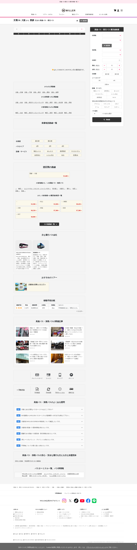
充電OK (75, 155)
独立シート (37, 151)
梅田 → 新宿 (48, 113)
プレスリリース (19, 514)
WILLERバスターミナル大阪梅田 (32, 474)
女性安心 (37, 155)
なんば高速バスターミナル (57, 476)
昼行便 (37, 141)
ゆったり (50, 151)
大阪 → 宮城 (19, 92)
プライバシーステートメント (53, 526)
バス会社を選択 (107, 113)
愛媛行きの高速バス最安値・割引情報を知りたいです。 (39, 433)
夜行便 (50, 141)
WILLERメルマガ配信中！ (66, 518)
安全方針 (17, 518)
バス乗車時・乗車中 (108, 516)
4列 (63, 146)
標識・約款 (40, 526)
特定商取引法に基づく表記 (70, 526)
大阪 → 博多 (68, 102)
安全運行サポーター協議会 (33, 461)
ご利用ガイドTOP (85, 512)
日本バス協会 (19, 461)
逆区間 (84, 21)
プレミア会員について (65, 514)
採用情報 (24, 526)
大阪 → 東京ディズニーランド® (34, 102)
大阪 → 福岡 (54, 92)
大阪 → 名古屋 (58, 102)
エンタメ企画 (103, 14)
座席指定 (63, 151)
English (16, 534)
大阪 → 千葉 (28, 92)
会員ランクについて (64, 516)
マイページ (40, 514)
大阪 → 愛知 (46, 92)
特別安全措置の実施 (20, 520)
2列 (37, 146)
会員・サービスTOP (64, 512)
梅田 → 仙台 (19, 113)
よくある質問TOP (107, 512)
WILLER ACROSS (50, 540)
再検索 (107, 119)
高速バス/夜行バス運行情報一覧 (69, 1)
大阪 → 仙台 (19, 102)
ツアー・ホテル (47, 14)
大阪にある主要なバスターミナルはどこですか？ (37, 409)
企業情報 (17, 526)
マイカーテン (75, 151)
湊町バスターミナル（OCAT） (38, 476)
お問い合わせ (92, 526)
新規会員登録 (40, 512)
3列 (50, 146)
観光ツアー (75, 14)
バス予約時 (106, 514)
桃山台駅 (24, 476)
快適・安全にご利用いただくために (89, 516)
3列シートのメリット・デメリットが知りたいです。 (38, 439)
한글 (22, 534)
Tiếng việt (42, 534)
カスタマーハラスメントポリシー (23, 528)
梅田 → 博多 (68, 113)
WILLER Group (19, 540)
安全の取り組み (19, 516)
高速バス (34, 14)
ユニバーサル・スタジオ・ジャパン (54, 474)
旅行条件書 (32, 526)
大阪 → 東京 (37, 92)
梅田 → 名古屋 (58, 113)
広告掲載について (102, 526)
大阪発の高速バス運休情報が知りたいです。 (35, 427)
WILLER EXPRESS (30, 540)
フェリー (61, 14)
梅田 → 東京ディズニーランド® (34, 113)
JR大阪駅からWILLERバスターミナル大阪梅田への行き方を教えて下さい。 (45, 415)
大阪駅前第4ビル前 (73, 474)
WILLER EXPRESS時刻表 (87, 514)
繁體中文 (28, 534)
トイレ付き (50, 155)
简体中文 (35, 534)
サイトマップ (82, 526)
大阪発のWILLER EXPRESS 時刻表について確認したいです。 (41, 421)
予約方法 (21, 390)
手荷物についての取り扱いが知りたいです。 (35, 445)
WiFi (62, 155)
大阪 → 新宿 (48, 102)
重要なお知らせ (19, 512)
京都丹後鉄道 (89, 14)
